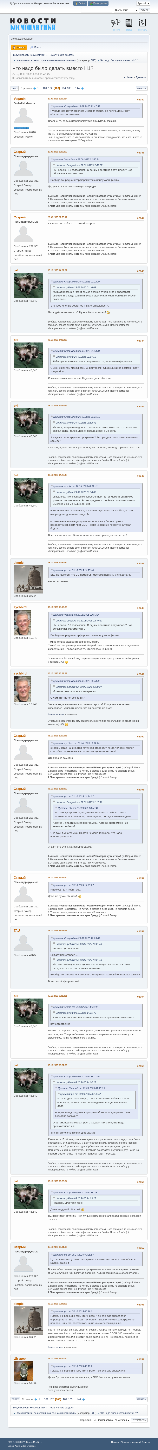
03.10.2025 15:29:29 (57, 673)
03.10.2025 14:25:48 (57, 475)
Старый (20, 151)
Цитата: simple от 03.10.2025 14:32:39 (75, 1007)
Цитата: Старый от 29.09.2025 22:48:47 (76, 681)
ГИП (93, 60)
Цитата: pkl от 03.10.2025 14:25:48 (73, 570)
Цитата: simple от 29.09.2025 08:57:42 (75, 486)
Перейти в (85, 1420)
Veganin (20, 98)
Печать (141, 88)
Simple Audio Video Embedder (22, 1446)
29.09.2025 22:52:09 (57, 152)
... (41, 88)
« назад (129, 77)
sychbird (20, 607)
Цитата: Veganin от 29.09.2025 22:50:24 (76, 159)
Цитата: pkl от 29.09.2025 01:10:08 (76, 287)
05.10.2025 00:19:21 (57, 996)
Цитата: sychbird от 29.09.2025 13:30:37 (79, 687)
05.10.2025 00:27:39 (57, 1065)
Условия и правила (130, 1442)
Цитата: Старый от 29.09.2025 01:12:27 (76, 281)
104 (64, 88)
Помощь (115, 1442)
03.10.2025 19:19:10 (57, 877)
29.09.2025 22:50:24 (57, 99)
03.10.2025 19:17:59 (57, 789)
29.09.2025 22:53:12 (57, 217)
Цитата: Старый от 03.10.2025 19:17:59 (76, 1076)
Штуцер (20, 1358)
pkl (16, 270)
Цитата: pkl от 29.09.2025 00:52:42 (76, 422)
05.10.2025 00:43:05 (57, 1304)
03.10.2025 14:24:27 (57, 405)
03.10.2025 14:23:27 (57, 340)
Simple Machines (34, 1442)
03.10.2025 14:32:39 (57, 562)
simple (19, 562)
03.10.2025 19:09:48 (57, 736)
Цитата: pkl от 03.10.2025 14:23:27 (73, 885)
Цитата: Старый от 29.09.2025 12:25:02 (76, 938)
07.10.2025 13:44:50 (57, 1358)
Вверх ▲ (146, 1442)
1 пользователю (55, 1347)
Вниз (14, 88)
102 (50, 88)
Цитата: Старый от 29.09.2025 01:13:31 (76, 351)
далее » (141, 77)
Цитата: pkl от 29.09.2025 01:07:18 (76, 357)
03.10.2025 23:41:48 (57, 930)
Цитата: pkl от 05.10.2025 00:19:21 (73, 1311)
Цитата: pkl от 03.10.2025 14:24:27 (73, 796)
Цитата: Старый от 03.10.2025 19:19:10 (76, 1192)
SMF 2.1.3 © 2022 (16, 1442)
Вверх (15, 1399)
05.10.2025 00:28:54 (57, 1181)
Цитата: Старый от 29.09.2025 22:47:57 (76, 106)
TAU (17, 930)
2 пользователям (56, 714)
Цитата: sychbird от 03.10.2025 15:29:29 (76, 743)
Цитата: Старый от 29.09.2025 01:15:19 (76, 417)
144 (77, 88)
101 (45, 88)
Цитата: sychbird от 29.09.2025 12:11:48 (79, 944)
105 (69, 88)
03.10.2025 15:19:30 (57, 607)
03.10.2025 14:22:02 (57, 270)
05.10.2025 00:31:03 (57, 1247)
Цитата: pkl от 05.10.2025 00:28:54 (73, 1254)
